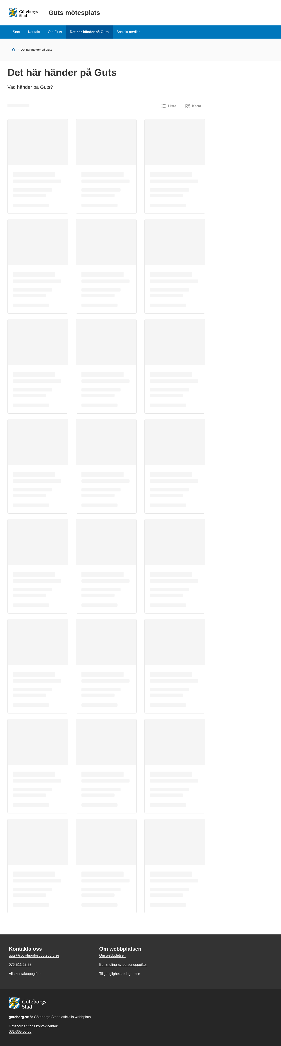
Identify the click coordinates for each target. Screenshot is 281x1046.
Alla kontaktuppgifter (25, 974)
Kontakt (34, 32)
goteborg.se (19, 1017)
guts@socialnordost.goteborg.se (34, 955)
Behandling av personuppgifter (123, 964)
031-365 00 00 (20, 1031)
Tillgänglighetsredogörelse (119, 974)
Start (16, 32)
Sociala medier (128, 32)
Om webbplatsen (112, 955)
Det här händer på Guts (89, 32)
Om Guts (55, 32)
